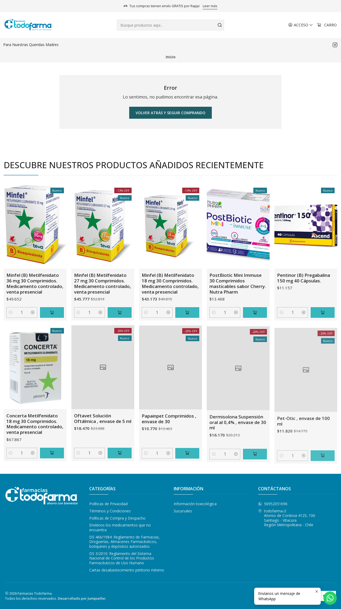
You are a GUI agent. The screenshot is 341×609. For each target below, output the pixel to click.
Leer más (210, 5)
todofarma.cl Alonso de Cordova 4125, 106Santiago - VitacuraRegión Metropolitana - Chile (286, 518)
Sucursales (183, 510)
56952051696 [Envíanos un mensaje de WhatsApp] (272, 503)
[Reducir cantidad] (11, 324)
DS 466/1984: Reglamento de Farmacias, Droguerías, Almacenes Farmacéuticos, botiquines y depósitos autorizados (124, 541)
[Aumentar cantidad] (33, 324)
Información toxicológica (195, 503)
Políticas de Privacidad (108, 503)
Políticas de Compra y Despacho (117, 518)
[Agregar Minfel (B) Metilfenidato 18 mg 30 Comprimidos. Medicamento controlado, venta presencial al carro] (187, 337)
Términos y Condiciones (110, 510)
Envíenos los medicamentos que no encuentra (120, 527)
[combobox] (170, 25)
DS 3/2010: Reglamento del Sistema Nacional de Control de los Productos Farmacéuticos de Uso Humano (121, 558)
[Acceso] (300, 25)
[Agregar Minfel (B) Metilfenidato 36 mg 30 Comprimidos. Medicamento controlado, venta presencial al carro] (52, 324)
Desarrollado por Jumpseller (82, 598)
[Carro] (327, 25)
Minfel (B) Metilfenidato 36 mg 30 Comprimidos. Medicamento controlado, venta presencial (34, 294)
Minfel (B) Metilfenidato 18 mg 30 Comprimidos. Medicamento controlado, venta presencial (170, 308)
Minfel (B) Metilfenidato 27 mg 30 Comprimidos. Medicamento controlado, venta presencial (102, 301)
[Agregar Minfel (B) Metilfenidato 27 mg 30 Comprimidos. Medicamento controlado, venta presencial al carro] (120, 331)
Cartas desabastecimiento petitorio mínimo (126, 570)
